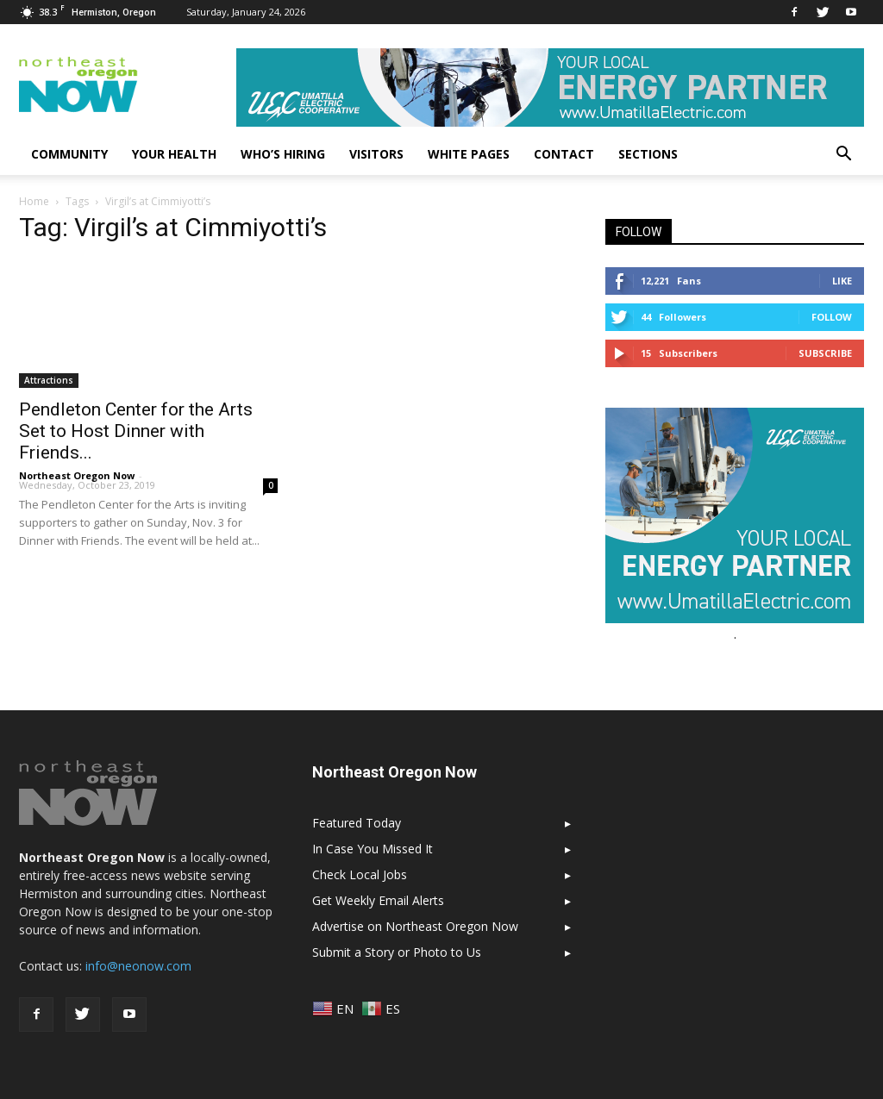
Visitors (376, 154)
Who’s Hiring (283, 154)
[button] (843, 154)
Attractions (48, 380)
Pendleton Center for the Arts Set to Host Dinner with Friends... (136, 431)
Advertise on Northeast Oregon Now (415, 926)
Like (842, 280)
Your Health (174, 154)
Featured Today (356, 823)
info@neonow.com (138, 966)
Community (69, 154)
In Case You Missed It (372, 848)
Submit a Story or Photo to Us (396, 952)
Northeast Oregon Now (77, 475)
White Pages (469, 154)
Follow (831, 316)
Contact (564, 154)
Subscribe (825, 353)
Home (34, 201)
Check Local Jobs (359, 874)
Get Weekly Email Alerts (378, 900)
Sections (648, 154)
